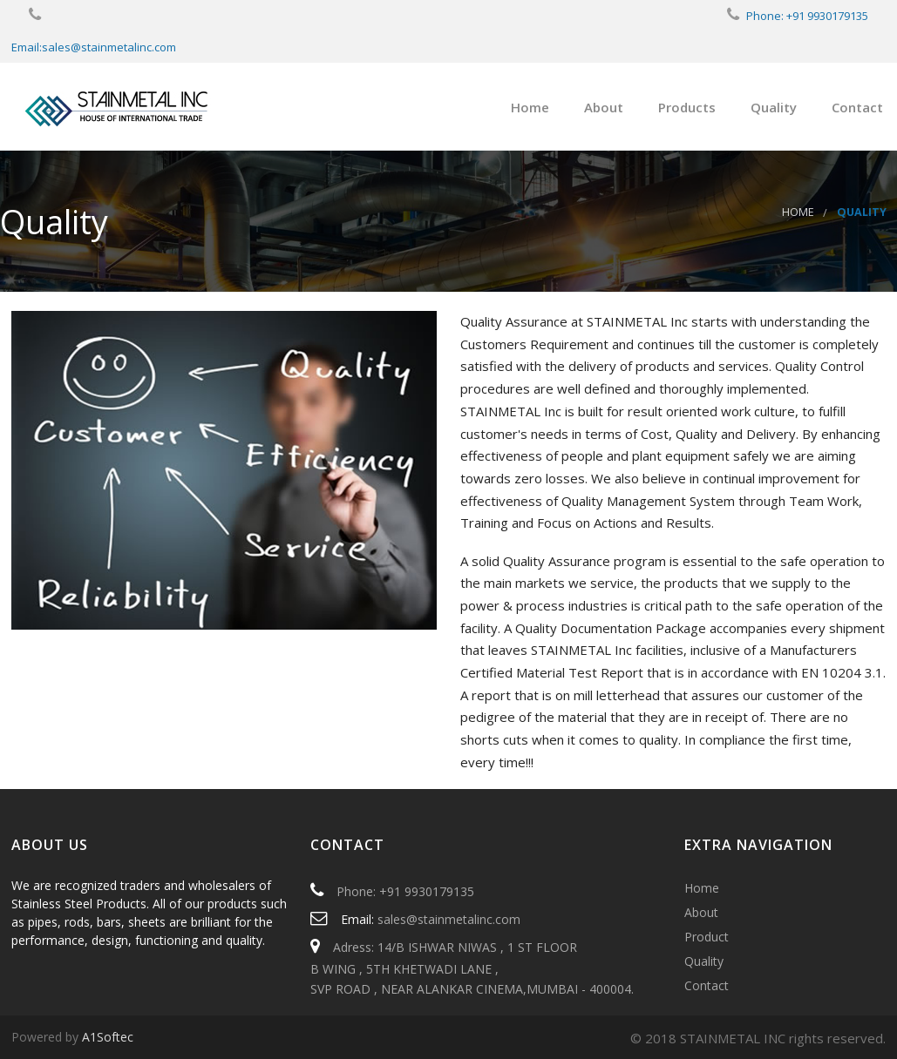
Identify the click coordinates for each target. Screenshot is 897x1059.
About (603, 107)
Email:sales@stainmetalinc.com (93, 47)
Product (706, 936)
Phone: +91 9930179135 (807, 16)
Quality (774, 107)
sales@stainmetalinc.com (448, 919)
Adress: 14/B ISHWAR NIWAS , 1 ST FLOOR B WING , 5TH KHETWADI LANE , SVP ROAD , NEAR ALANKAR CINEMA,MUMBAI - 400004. (472, 967)
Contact (857, 107)
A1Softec (107, 1037)
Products (687, 107)
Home (530, 107)
